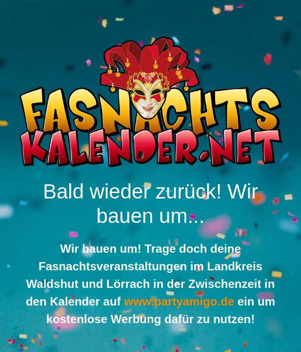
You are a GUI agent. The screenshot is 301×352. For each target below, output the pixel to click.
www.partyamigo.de (179, 301)
